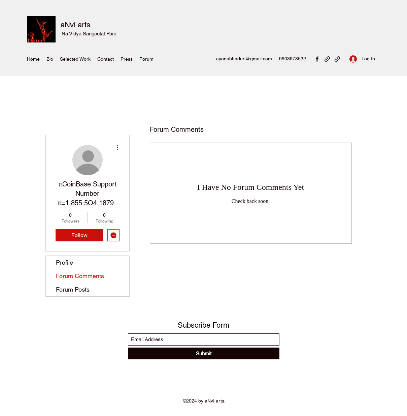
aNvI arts (75, 25)
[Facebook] (317, 59)
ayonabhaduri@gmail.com (244, 58)
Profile (64, 262)
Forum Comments (80, 275)
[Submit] (203, 353)
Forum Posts (73, 289)
